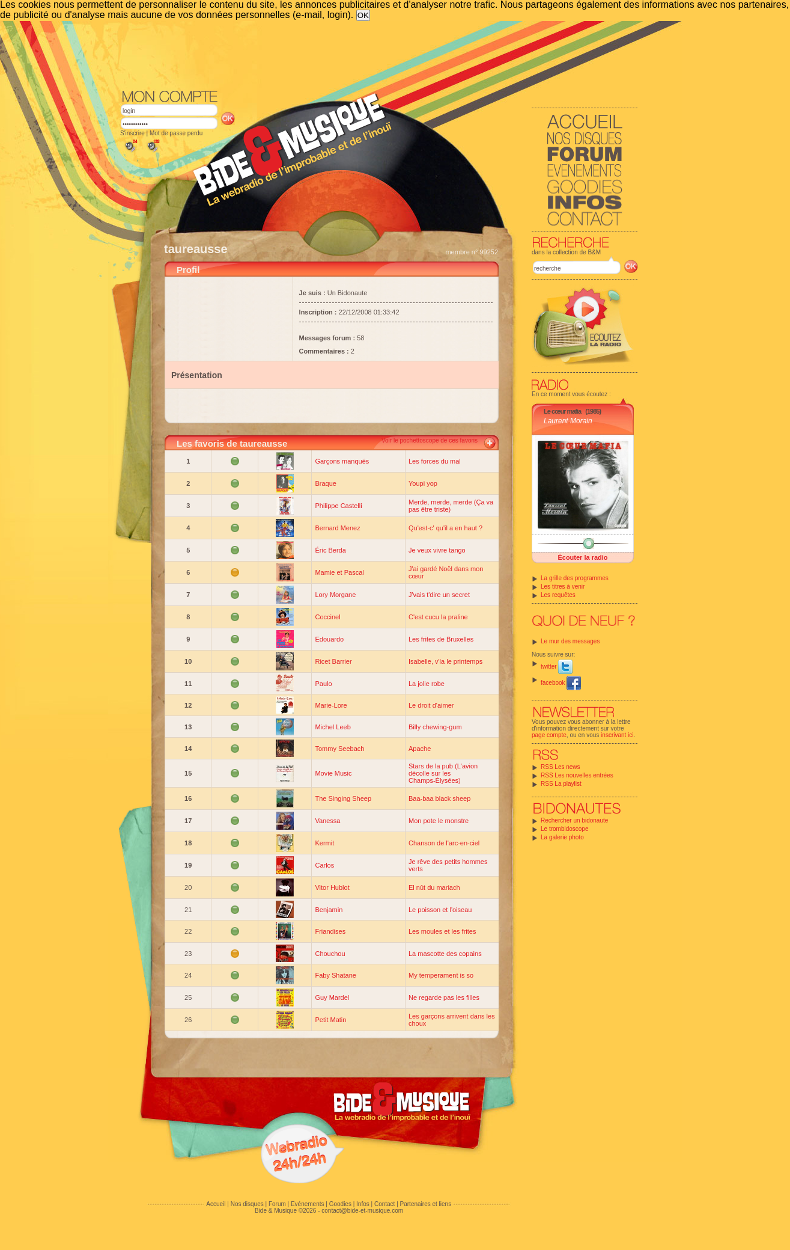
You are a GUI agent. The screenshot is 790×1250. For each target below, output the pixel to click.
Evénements (307, 1204)
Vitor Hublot (332, 887)
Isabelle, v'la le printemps (445, 661)
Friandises (330, 931)
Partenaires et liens (426, 1204)
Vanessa (327, 820)
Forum (277, 1204)
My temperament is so (441, 975)
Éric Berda (330, 550)
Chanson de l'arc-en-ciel (444, 843)
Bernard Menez (337, 528)
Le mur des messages (570, 641)
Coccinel (327, 616)
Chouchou (330, 953)
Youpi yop (423, 483)
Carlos (324, 865)
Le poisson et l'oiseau (440, 909)
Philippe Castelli (338, 505)
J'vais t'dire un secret (439, 594)
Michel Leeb (332, 727)
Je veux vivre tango (437, 550)
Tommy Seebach (339, 748)
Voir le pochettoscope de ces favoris (429, 440)
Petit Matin (330, 1019)
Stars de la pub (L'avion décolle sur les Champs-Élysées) (443, 773)
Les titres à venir (563, 586)
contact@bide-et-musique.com (362, 1210)
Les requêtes (558, 595)
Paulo (323, 683)
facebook (561, 682)
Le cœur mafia (562, 411)
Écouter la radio (582, 557)
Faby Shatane (335, 975)
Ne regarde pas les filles (444, 997)
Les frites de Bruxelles (441, 639)
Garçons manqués (342, 461)
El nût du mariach (434, 887)
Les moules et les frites (442, 931)
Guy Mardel (332, 997)
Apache (420, 748)
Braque (325, 483)
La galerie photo (562, 837)
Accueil (215, 1204)
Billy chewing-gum (435, 727)
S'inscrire (132, 133)
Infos (362, 1204)
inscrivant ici (617, 735)
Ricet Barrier (333, 661)
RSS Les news (560, 767)
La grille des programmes (575, 578)
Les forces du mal (435, 461)
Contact (384, 1204)
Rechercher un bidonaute (574, 820)
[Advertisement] (379, 54)
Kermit (324, 843)
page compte (549, 735)
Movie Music (333, 773)
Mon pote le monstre (439, 820)
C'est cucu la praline (438, 616)
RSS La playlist (561, 783)
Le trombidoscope (565, 829)
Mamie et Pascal (339, 572)
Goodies (340, 1204)
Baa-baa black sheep (439, 798)
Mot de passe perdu (176, 133)
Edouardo (329, 639)
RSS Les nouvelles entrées (577, 775)
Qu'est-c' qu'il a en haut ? (445, 528)
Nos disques (247, 1204)
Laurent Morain (568, 421)
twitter (557, 666)
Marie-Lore (331, 705)
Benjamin (328, 909)
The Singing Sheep (343, 798)
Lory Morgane (335, 594)
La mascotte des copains (445, 953)
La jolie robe (427, 683)
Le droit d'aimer (431, 705)
